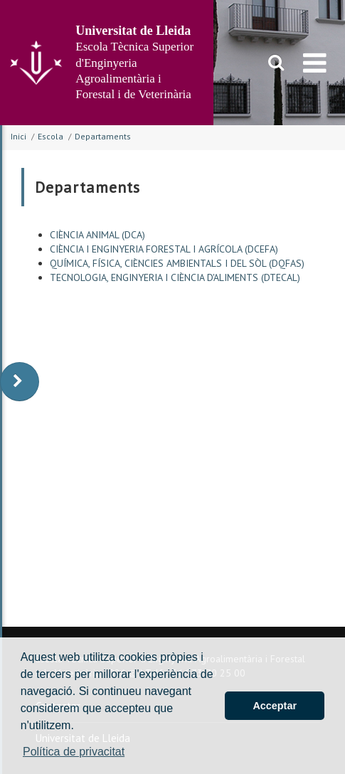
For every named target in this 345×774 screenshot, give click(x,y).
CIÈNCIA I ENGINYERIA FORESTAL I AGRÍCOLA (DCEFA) (164, 249)
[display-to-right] (19, 381)
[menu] (315, 63)
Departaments (103, 136)
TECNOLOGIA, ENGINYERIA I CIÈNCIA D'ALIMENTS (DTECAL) (175, 277)
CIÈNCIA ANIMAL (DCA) (97, 234)
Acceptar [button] (275, 705)
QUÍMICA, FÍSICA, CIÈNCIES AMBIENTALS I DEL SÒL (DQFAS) (177, 263)
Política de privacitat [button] (73, 752)
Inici (18, 136)
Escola (50, 136)
